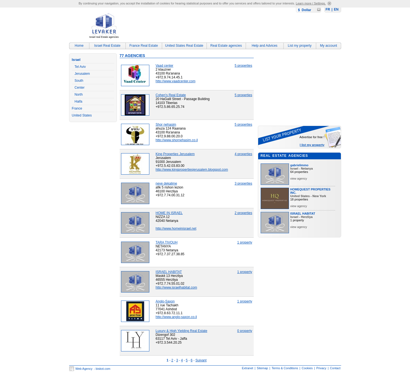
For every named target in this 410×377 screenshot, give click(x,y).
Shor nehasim (166, 125)
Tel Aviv (80, 67)
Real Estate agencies (226, 46)
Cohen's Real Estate (171, 95)
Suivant (201, 360)
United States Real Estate (184, 46)
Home (79, 46)
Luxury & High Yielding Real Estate (181, 331)
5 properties (243, 66)
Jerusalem (82, 74)
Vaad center (164, 66)
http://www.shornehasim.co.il (177, 140)
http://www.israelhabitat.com (176, 287)
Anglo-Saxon (165, 301)
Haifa (78, 101)
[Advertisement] (240, 26)
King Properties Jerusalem (175, 154)
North (79, 94)
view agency (298, 178)
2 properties (243, 213)
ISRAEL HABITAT (169, 272)
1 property (244, 242)
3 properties (243, 183)
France (77, 108)
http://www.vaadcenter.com (175, 81)
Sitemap (262, 368)
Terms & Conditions (284, 368)
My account (328, 46)
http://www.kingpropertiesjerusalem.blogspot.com (192, 170)
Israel (76, 60)
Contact (335, 368)
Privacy (321, 368)
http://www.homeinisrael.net (176, 228)
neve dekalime (166, 183)
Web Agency (84, 368)
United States (82, 115)
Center (80, 88)
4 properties (243, 154)
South (79, 81)
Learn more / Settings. (311, 3)
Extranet (247, 368)
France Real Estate (143, 46)
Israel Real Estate (107, 46)
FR (328, 9)
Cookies (307, 368)
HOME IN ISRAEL (169, 213)
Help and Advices (265, 46)
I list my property (312, 145)
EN (336, 9)
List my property (299, 46)
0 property (244, 331)
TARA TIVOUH (167, 242)
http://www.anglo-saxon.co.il (176, 317)
